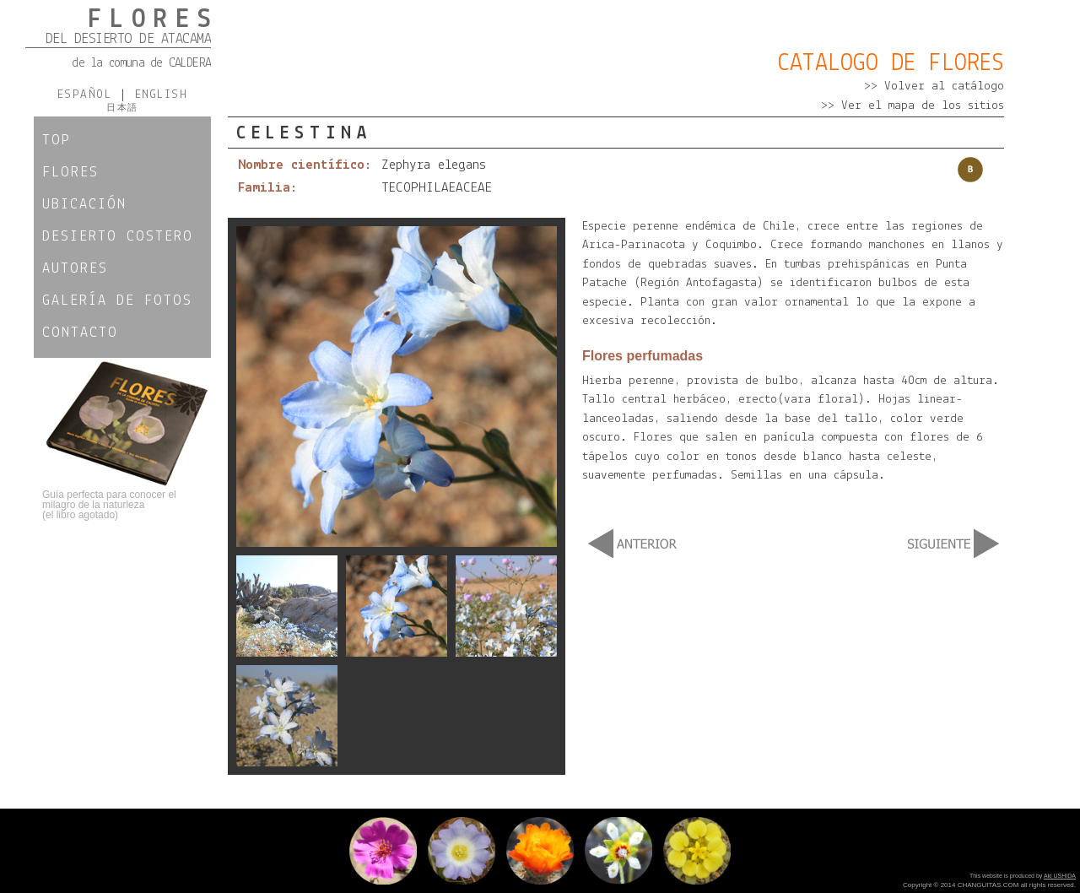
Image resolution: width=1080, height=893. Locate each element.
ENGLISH (157, 95)
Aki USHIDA (1060, 876)
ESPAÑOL (88, 95)
